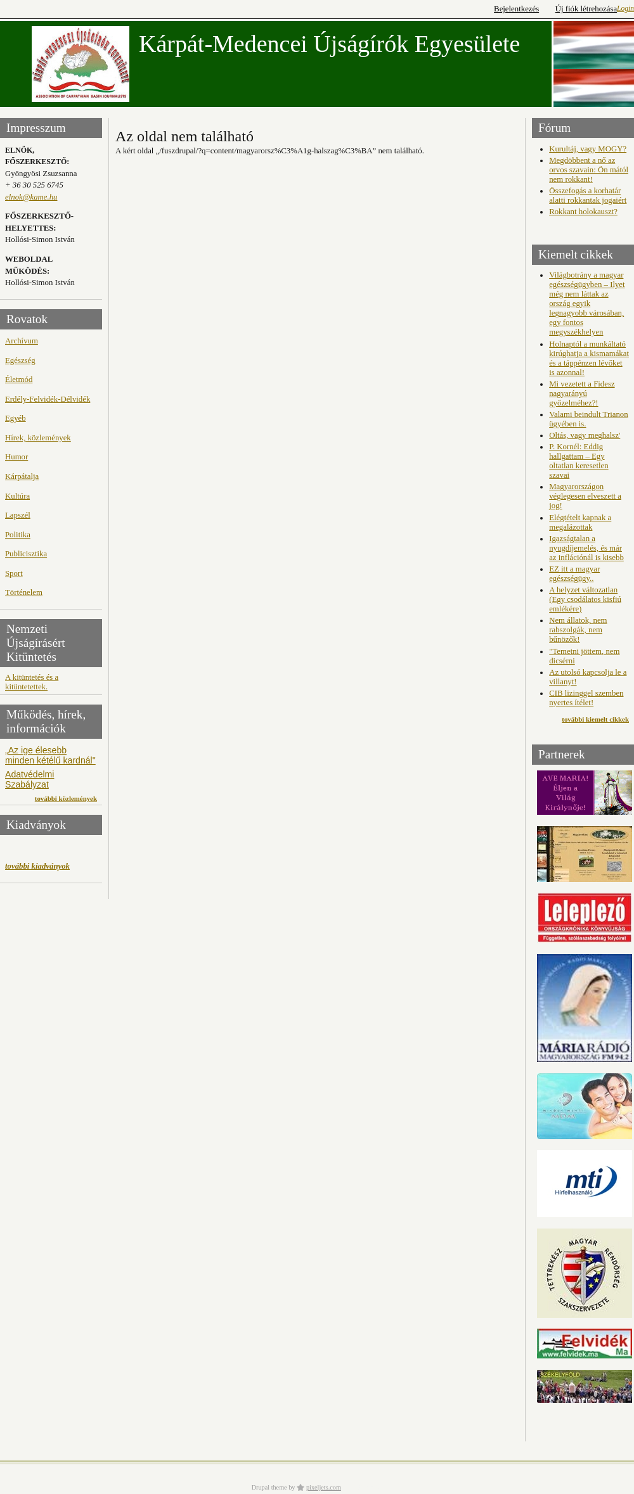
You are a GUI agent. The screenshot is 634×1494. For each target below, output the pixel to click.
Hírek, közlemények (38, 437)
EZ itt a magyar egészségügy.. (574, 574)
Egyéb (15, 418)
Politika (17, 534)
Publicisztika (26, 553)
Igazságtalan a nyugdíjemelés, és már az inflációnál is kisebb (586, 548)
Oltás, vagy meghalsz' (584, 435)
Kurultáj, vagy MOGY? (587, 148)
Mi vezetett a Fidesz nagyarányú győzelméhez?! (581, 393)
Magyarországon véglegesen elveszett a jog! (585, 496)
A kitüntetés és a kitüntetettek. (31, 682)
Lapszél (17, 515)
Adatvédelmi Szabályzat (29, 779)
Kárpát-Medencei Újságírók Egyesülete (329, 43)
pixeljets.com (323, 1487)
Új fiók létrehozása (586, 8)
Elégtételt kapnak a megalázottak (580, 522)
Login (625, 8)
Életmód (18, 379)
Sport (14, 573)
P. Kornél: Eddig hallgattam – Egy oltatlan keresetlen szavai (578, 461)
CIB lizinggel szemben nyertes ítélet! (586, 698)
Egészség (20, 360)
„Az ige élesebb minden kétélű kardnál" (50, 755)
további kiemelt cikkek (595, 719)
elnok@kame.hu (31, 197)
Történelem (23, 592)
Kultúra (17, 496)
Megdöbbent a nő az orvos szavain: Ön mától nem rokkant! (588, 170)
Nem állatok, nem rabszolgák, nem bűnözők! (578, 630)
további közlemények (66, 798)
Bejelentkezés (516, 8)
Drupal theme (269, 1487)
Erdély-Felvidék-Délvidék (47, 399)
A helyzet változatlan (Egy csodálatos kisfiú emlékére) (585, 599)
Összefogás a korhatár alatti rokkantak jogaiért (587, 195)
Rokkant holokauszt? (583, 211)
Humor (16, 456)
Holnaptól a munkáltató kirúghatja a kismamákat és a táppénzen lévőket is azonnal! (589, 358)
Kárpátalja (22, 476)
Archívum (21, 340)
